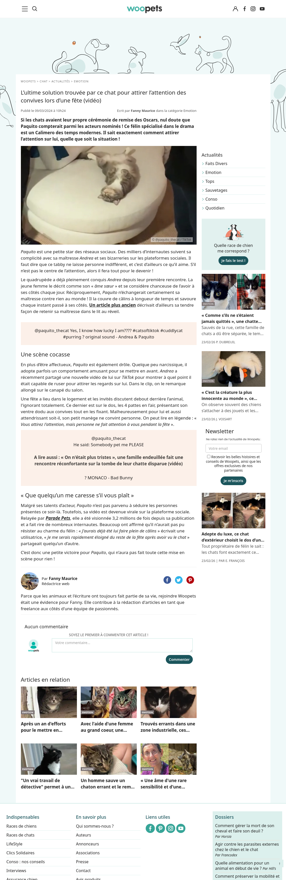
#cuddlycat (171, 330)
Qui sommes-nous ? (95, 826)
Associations (88, 853)
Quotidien (215, 208)
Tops (210, 181)
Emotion (214, 172)
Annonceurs (87, 844)
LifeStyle (14, 844)
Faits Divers (216, 163)
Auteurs (83, 835)
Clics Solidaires (20, 853)
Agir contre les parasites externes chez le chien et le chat (247, 849)
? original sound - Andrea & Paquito (118, 337)
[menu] (26, 8)
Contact (83, 870)
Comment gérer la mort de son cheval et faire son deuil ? (244, 831)
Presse (82, 861)
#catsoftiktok (146, 330)
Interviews (16, 870)
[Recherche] (34, 9)
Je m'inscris (233, 480)
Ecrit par (136, 110)
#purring (72, 337)
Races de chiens (21, 826)
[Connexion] (235, 9)
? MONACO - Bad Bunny (109, 478)
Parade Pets (58, 518)
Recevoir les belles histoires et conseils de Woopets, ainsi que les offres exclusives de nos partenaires (233, 463)
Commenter (179, 659)
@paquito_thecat (52, 330)
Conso (211, 199)
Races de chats (20, 835)
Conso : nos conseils (25, 861)
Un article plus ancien (112, 305)
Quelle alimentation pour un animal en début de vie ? (245, 865)
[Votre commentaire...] (122, 645)
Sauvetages (216, 190)
